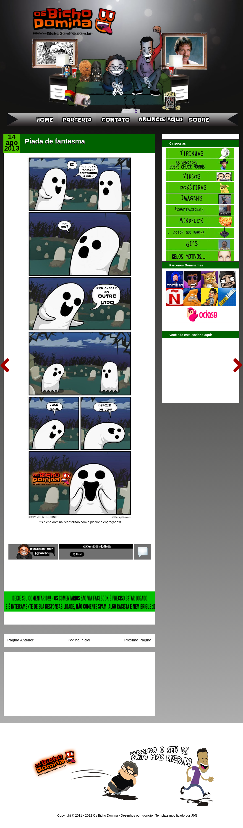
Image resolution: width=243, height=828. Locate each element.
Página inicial (79, 640)
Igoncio (147, 815)
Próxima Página (137, 640)
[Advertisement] (35, 682)
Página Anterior (20, 640)
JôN (194, 815)
